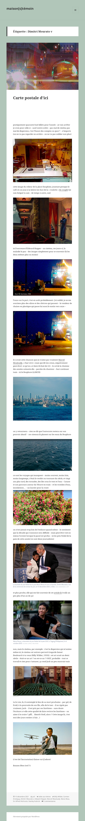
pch (33, 797)
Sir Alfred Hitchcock (20, 801)
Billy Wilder (58, 797)
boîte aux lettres (45, 797)
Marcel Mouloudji (53, 799)
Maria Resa (65, 799)
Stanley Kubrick (34, 801)
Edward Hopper (40, 799)
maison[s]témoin (20, 8)
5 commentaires (49, 801)
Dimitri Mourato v (27, 799)
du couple (63, 190)
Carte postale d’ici (30, 97)
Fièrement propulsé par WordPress (26, 816)
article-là (58, 592)
